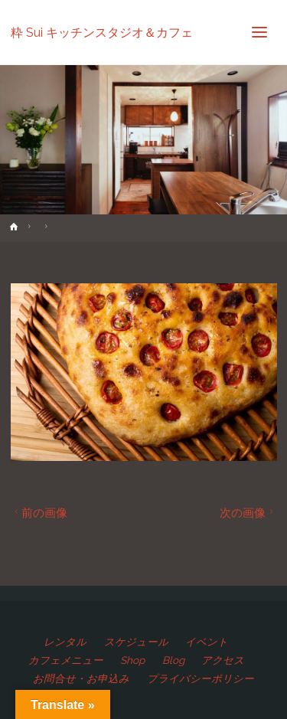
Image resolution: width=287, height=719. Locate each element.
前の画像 (39, 512)
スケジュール (136, 642)
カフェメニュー (65, 660)
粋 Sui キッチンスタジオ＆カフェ (102, 32)
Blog (173, 660)
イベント (206, 642)
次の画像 (248, 512)
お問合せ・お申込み (81, 678)
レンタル (65, 642)
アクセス (222, 660)
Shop (132, 660)
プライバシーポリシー (200, 678)
